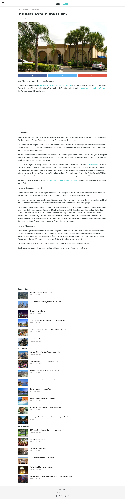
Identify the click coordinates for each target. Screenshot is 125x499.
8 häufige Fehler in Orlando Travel (41, 292)
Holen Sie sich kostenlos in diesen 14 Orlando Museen (48, 320)
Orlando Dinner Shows (37, 311)
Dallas (66, 180)
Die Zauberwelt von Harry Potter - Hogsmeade (45, 302)
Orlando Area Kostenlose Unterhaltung (43, 339)
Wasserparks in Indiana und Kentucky (42, 398)
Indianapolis (51, 180)
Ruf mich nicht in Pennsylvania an (41, 467)
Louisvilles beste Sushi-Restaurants (42, 458)
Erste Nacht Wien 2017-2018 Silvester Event (44, 361)
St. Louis (73, 180)
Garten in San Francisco (38, 439)
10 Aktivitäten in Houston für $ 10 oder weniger (46, 430)
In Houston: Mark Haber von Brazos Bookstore (45, 408)
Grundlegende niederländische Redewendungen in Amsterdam (51, 417)
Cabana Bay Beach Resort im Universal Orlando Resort (48, 329)
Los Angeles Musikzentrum (39, 448)
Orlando (37, 9)
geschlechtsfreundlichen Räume (93, 88)
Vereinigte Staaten (23, 9)
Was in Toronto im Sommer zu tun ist (42, 380)
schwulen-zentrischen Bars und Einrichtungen (55, 85)
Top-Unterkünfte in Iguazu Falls (40, 389)
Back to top (62, 489)
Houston (60, 180)
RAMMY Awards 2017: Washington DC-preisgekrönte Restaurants (52, 476)
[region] (62, 111)
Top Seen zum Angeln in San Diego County (44, 370)
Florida (32, 9)
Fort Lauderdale (92, 165)
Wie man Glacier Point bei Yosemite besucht (45, 352)
